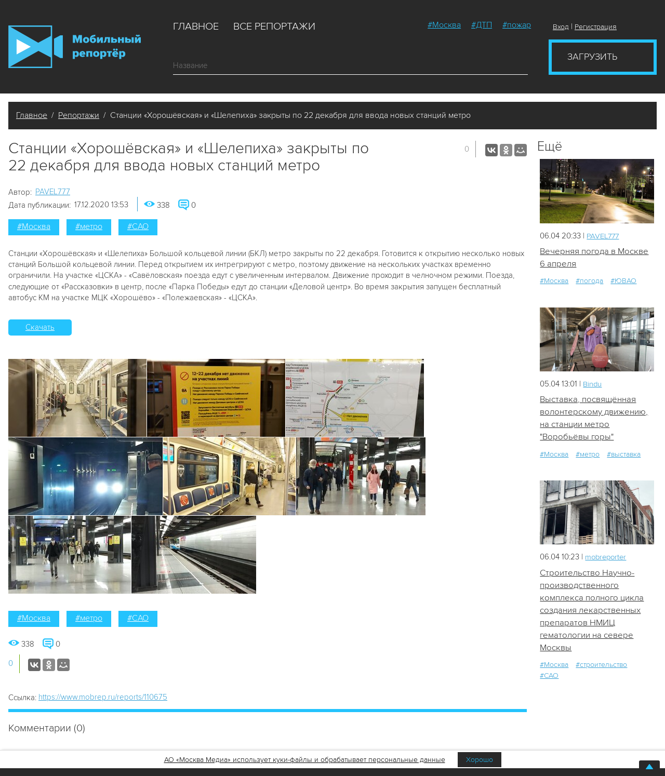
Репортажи (78, 115)
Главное (196, 26)
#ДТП (481, 25)
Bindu (592, 384)
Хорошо (479, 759)
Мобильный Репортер (74, 46)
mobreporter (607, 558)
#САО (138, 226)
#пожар (516, 25)
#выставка (624, 454)
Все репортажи (274, 26)
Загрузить (592, 56)
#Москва (444, 25)
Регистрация (596, 26)
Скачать (40, 327)
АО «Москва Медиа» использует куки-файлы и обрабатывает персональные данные (304, 759)
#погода (589, 281)
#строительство (601, 666)
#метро (88, 226)
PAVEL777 (52, 191)
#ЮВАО (623, 281)
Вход (561, 26)
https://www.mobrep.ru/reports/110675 (102, 697)
